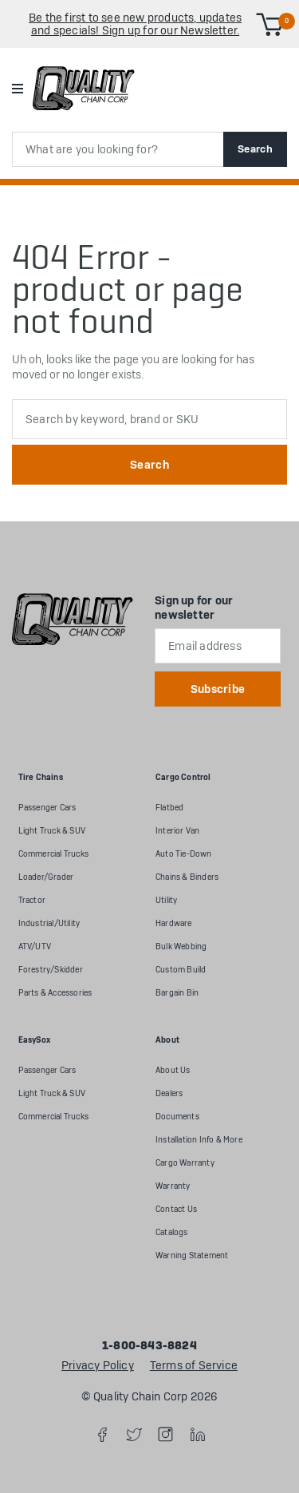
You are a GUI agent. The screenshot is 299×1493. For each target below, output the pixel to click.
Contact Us (176, 1209)
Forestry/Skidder (50, 969)
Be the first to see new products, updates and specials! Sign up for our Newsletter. (135, 24)
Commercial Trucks (53, 854)
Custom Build (180, 969)
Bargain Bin (177, 993)
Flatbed (169, 807)
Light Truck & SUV (51, 831)
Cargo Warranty (184, 1163)
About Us (173, 1070)
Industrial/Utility (49, 923)
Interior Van (177, 831)
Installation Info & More (198, 1140)
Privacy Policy (97, 1366)
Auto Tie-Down (183, 854)
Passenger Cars (47, 807)
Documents (177, 1116)
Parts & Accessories (55, 993)
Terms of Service (194, 1366)
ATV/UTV (34, 946)
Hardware (173, 923)
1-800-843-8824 (149, 1346)
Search (255, 149)
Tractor (31, 900)
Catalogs (171, 1232)
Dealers (169, 1093)
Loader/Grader (46, 877)
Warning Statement (191, 1255)
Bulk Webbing (181, 946)
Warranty (173, 1186)
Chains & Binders (186, 877)
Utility (166, 900)
